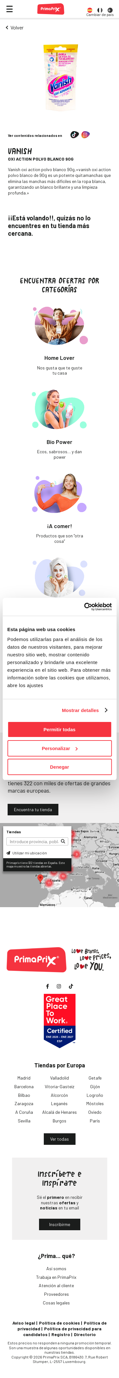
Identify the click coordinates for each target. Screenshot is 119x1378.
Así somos (56, 1268)
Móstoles (95, 1103)
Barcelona (24, 1086)
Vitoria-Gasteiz (59, 1086)
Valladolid (59, 1078)
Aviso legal (23, 1323)
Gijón (95, 1086)
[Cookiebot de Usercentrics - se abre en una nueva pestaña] (85, 607)
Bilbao (24, 1095)
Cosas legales (56, 1302)
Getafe (95, 1078)
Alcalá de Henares (59, 1112)
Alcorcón (59, 1095)
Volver (16, 27)
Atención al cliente (56, 1285)
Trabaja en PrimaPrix (56, 1277)
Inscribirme (59, 1224)
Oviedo (95, 1112)
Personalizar (60, 748)
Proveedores (56, 1294)
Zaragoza (24, 1103)
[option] (89, 9)
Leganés (59, 1103)
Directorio (85, 1334)
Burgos (59, 1120)
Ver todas (59, 1139)
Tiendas (13, 831)
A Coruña (24, 1112)
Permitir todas (59, 729)
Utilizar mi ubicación (26, 853)
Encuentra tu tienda (33, 809)
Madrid (23, 1078)
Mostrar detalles (80, 710)
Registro (60, 1334)
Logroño (95, 1095)
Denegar (59, 767)
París (95, 1120)
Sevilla (24, 1120)
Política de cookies (59, 1323)
